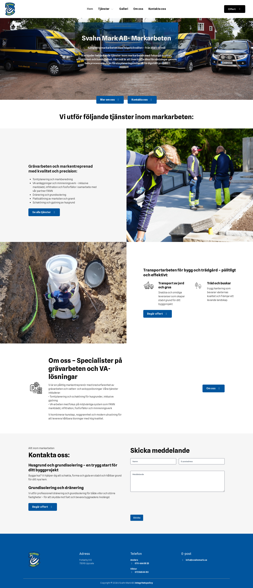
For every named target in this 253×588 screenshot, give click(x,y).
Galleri (123, 8)
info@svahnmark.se (194, 560)
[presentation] (154, 504)
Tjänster (103, 8)
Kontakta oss (157, 8)
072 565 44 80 (139, 572)
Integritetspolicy (144, 583)
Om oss (138, 8)
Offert (234, 9)
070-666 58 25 (139, 563)
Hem (90, 8)
